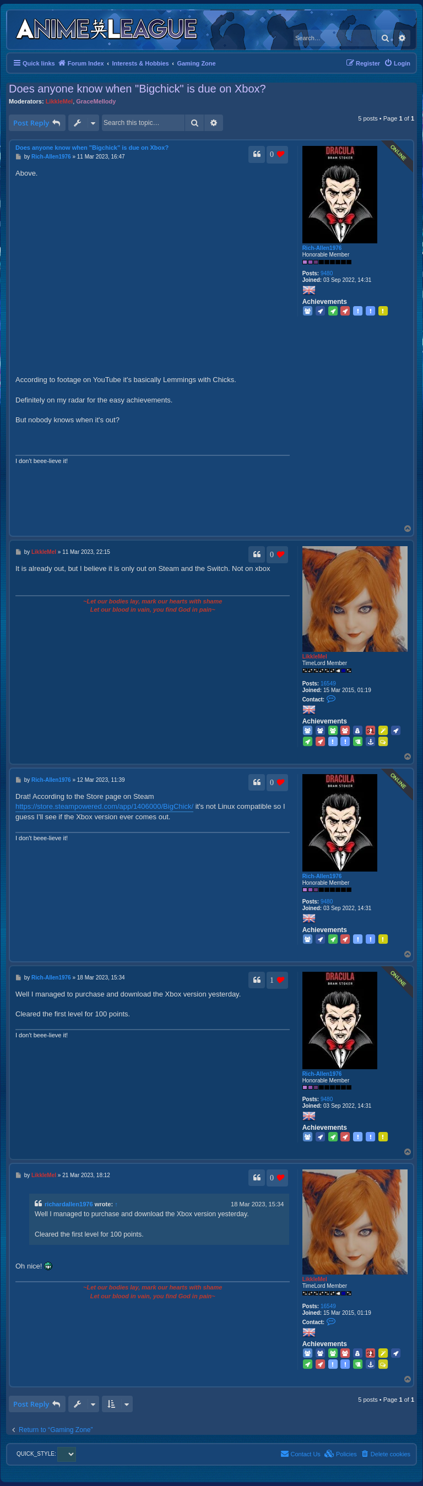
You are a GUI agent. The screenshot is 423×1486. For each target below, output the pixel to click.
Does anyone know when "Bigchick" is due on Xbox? (137, 89)
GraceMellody (96, 101)
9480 (327, 273)
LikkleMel (59, 101)
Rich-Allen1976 (322, 248)
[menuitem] (397, 63)
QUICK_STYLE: (46, 1454)
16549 (328, 684)
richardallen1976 (69, 1204)
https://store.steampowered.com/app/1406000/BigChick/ (104, 806)
